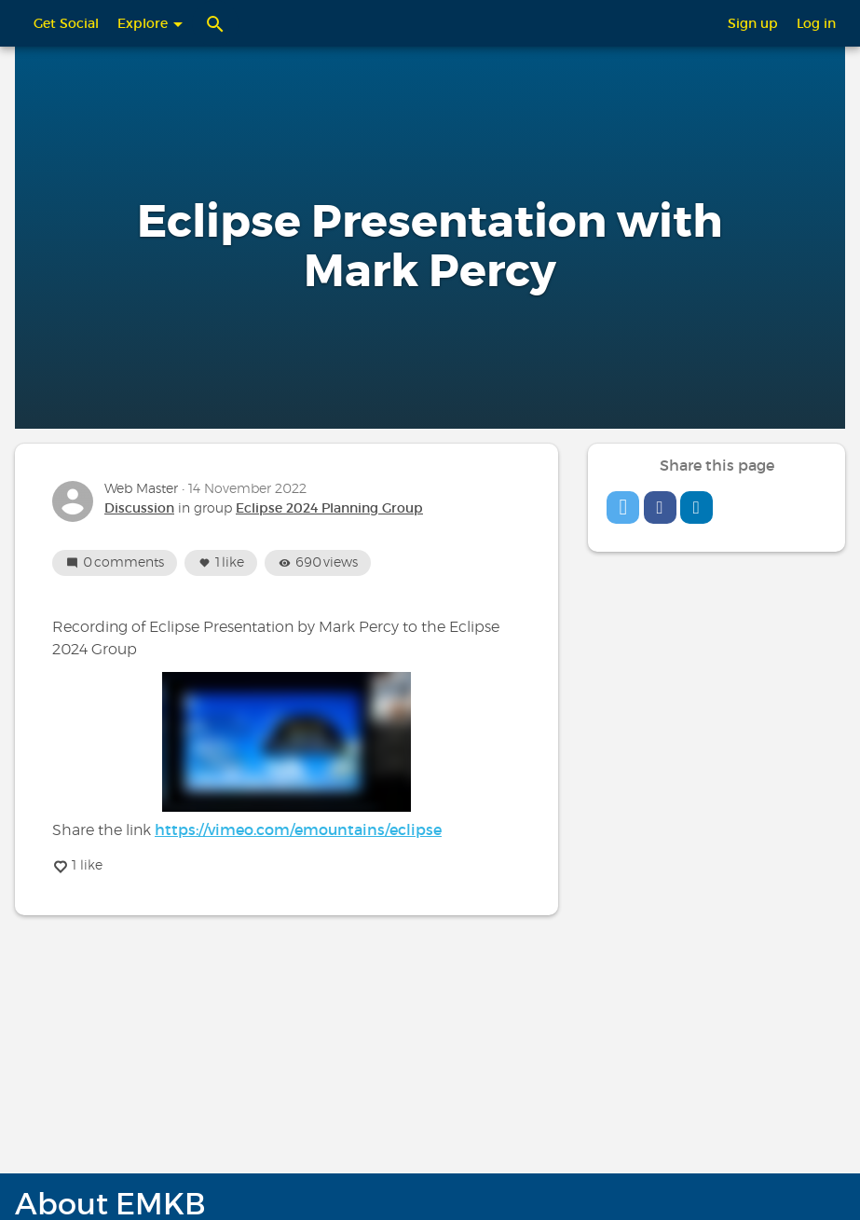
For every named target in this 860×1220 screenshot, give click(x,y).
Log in (816, 23)
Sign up (753, 23)
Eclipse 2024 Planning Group (329, 508)
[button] (623, 507)
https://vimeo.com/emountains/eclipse (298, 829)
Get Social (66, 23)
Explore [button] (150, 23)
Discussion (139, 508)
